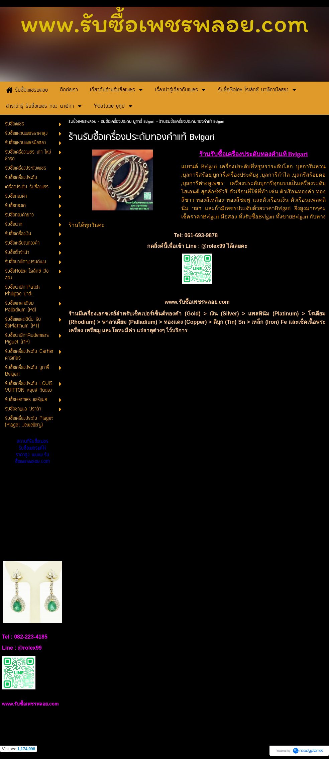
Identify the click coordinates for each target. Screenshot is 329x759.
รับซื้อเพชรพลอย (82, 121)
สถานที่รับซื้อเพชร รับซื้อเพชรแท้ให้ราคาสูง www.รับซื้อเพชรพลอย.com (32, 451)
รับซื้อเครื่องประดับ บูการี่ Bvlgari (128, 121)
